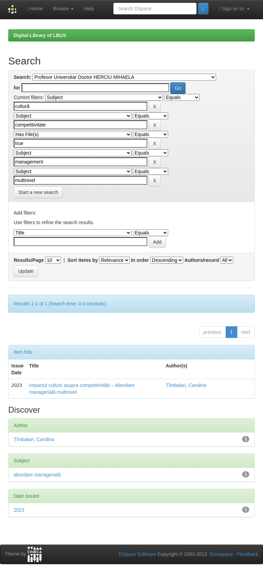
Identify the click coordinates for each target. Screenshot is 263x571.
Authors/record (201, 260)
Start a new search (38, 192)
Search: (22, 77)
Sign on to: (234, 9)
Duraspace (221, 554)
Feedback (247, 554)
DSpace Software (137, 554)
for (17, 87)
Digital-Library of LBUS (39, 35)
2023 (19, 510)
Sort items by (82, 260)
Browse (63, 8)
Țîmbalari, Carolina (186, 385)
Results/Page (29, 260)
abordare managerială (37, 474)
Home (34, 9)
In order (140, 260)
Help (89, 8)
